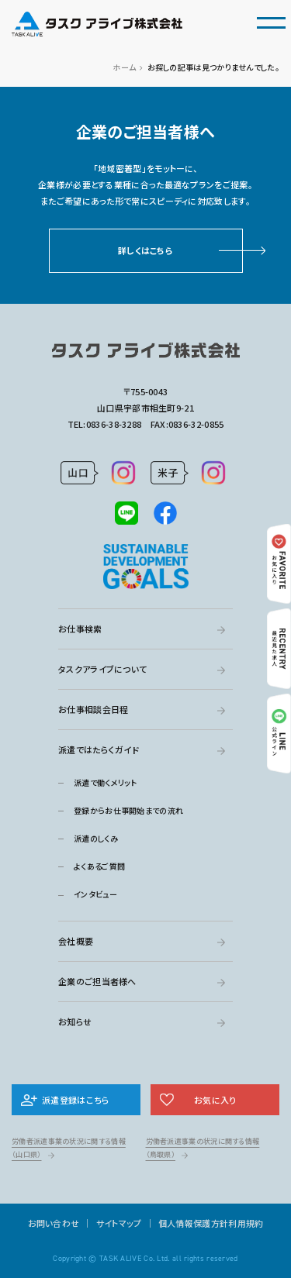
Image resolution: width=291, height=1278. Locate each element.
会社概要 (75, 941)
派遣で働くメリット (105, 782)
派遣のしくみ (96, 838)
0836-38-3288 (114, 424)
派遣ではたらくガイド (98, 749)
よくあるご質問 (99, 866)
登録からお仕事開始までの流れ (128, 810)
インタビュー (95, 894)
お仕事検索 (80, 628)
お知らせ (75, 1021)
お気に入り (215, 1100)
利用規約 (245, 1223)
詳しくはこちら (145, 250)
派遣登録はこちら (75, 1100)
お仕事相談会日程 (93, 709)
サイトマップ (119, 1223)
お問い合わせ (54, 1223)
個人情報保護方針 (193, 1223)
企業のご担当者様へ (97, 981)
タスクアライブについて (102, 669)
